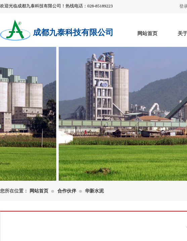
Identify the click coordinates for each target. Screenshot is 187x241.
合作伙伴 (66, 190)
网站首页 (147, 33)
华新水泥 (94, 190)
